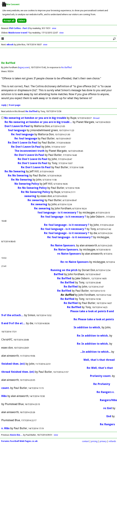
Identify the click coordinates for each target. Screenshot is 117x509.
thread (96, 118)
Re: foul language (22, 134)
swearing (30, 196)
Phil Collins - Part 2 (19, 28)
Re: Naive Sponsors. (63, 245)
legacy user (23, 67)
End (108, 416)
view (54, 28)
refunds (112, 441)
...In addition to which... (95, 351)
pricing (94, 441)
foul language (17, 130)
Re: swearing (36, 200)
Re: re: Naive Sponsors (74, 261)
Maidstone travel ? (18, 32)
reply (4, 105)
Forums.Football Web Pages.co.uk (19, 441)
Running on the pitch (64, 270)
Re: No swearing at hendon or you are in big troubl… (38, 122)
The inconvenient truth (29, 150)
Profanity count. (100, 376)
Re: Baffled (66, 67)
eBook (10, 44)
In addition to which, (87, 327)
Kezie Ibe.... (16, 435)
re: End (107, 408)
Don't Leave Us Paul (17, 126)
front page (14, 105)
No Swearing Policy (26, 183)
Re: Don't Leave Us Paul (22, 142)
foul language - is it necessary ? (57, 212)
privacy (103, 441)
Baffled (58, 274)
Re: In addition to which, (93, 335)
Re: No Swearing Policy (32, 187)
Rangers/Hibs (108, 400)
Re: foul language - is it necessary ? (63, 216)
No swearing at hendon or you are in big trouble (35, 117)
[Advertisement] (58, 55)
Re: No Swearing (15, 171)
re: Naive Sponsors (69, 253)
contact (85, 441)
